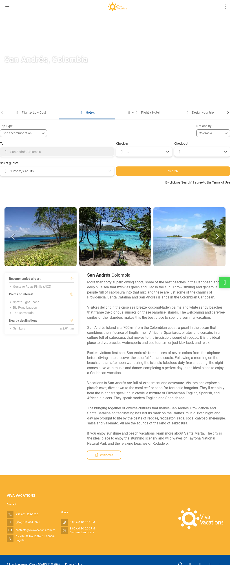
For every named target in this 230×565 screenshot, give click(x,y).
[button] (2, 112)
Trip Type (6, 126)
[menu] (225, 6)
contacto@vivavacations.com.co (35, 530)
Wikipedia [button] (104, 455)
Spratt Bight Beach (24, 302)
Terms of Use (221, 182)
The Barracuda (21, 312)
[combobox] (210, 133)
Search (173, 171)
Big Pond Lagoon (23, 307)
